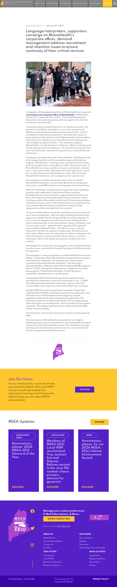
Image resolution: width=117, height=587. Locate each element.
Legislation (94, 555)
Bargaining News (97, 559)
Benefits (82, 541)
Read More (18, 487)
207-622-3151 (63, 526)
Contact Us (48, 545)
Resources (64, 3)
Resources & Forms (52, 565)
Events (92, 565)
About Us (38, 3)
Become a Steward (52, 562)
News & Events (79, 3)
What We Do (49, 538)
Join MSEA (107, 3)
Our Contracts (85, 538)
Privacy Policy (101, 579)
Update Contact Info (59, 519)
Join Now (84, 390)
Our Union (51, 3)
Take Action (94, 3)
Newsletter (94, 562)
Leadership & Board (52, 541)
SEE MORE (99, 422)
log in (98, 517)
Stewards (83, 545)
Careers (47, 548)
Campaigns (48, 555)
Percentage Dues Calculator (92, 548)
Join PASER (48, 559)
